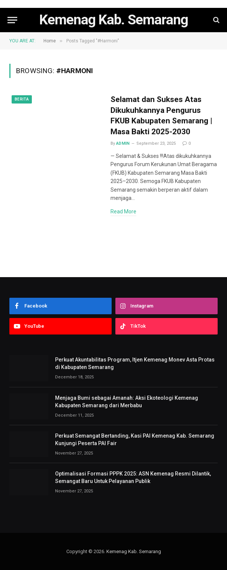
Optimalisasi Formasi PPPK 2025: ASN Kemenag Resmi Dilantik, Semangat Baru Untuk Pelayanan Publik (133, 477)
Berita (22, 99)
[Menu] (12, 20)
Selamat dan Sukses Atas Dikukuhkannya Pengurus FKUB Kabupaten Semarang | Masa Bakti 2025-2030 (161, 115)
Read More (123, 211)
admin (123, 143)
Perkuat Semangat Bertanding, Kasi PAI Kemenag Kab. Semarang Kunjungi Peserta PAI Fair (134, 439)
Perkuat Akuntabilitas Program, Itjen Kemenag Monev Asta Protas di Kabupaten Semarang (135, 363)
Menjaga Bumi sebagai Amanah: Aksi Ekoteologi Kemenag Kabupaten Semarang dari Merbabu (126, 401)
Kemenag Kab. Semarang (133, 551)
